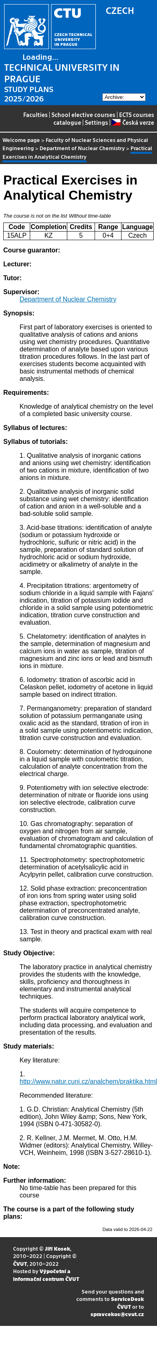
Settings (96, 122)
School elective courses (83, 114)
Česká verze (133, 122)
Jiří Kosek (57, 1248)
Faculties (35, 114)
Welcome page (21, 140)
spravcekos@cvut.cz (117, 1314)
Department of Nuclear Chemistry (82, 148)
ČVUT (20, 1263)
